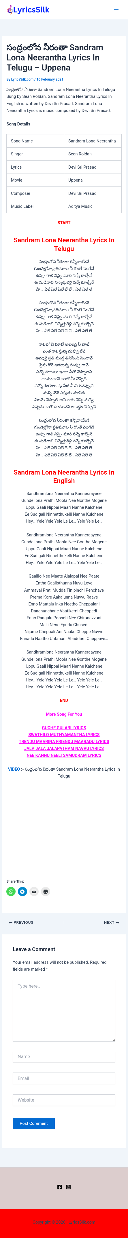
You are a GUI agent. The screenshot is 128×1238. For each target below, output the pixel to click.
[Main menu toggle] (116, 9)
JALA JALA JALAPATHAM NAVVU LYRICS (64, 748)
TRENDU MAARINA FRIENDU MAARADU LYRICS (64, 741)
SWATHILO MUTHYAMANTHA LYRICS (63, 734)
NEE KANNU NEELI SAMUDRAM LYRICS (64, 755)
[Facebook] (59, 1187)
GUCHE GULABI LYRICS (64, 727)
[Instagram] (68, 1187)
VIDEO (14, 769)
